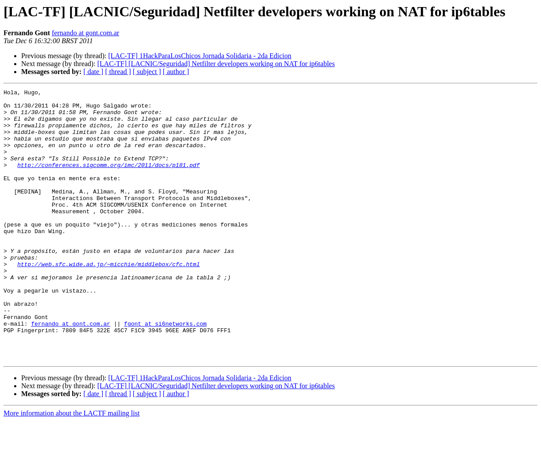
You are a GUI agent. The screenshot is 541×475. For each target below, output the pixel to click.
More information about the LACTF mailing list (71, 467)
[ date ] (93, 71)
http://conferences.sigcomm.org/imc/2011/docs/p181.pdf (108, 181)
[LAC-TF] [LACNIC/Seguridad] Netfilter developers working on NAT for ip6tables (215, 63)
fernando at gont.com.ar (85, 33)
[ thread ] (118, 71)
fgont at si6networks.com (165, 371)
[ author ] (176, 71)
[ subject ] (147, 71)
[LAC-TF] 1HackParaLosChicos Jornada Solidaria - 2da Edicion (199, 55)
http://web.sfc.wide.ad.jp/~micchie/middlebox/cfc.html (108, 300)
